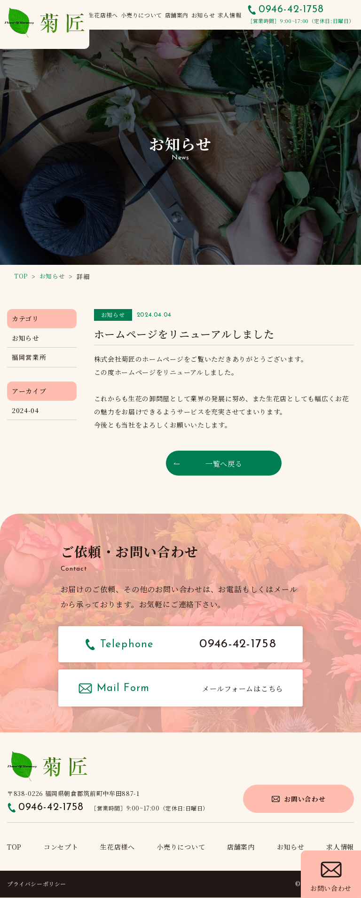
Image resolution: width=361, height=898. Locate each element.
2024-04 (25, 410)
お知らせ (25, 337)
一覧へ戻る (223, 463)
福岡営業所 (29, 357)
